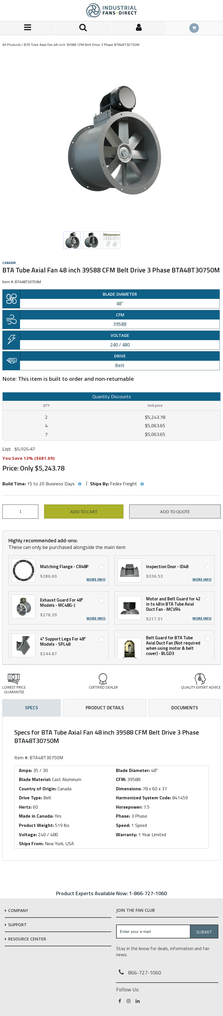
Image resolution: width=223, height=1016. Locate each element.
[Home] (111, 10)
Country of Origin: (37, 788)
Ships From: (31, 843)
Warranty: (126, 834)
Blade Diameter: (133, 770)
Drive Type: (30, 797)
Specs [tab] (31, 707)
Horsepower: (129, 806)
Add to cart (83, 511)
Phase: (123, 815)
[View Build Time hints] (79, 484)
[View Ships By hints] (142, 484)
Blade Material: (35, 779)
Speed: (123, 825)
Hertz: (25, 806)
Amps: (25, 770)
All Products (11, 44)
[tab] (111, 788)
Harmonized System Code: (143, 797)
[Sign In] (139, 28)
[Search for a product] (83, 28)
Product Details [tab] (105, 707)
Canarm (9, 263)
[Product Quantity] (20, 512)
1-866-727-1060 (148, 893)
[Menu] (27, 28)
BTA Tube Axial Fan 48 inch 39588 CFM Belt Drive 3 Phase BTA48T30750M (81, 44)
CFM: (121, 779)
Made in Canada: (36, 815)
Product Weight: (36, 825)
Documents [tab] (184, 707)
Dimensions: (128, 788)
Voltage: (28, 834)
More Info (96, 579)
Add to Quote (175, 511)
